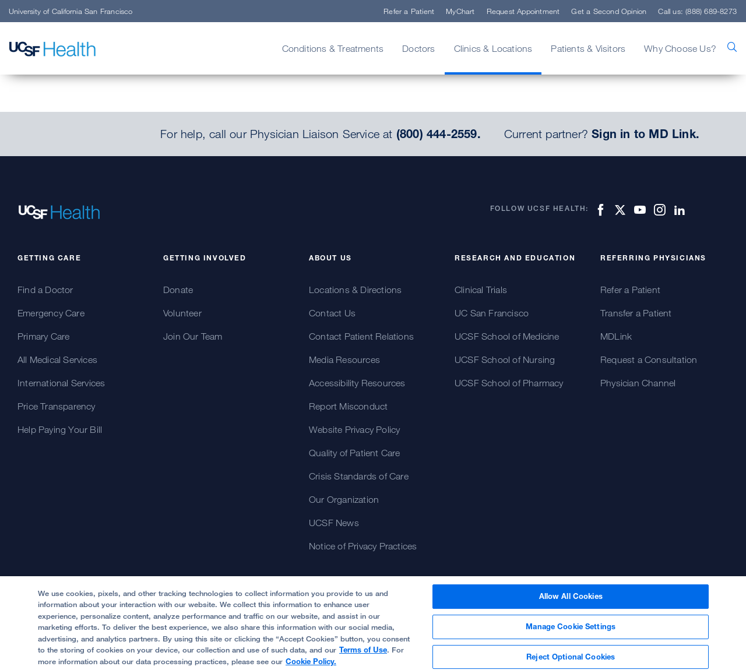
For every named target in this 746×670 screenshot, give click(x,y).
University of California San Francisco (71, 11)
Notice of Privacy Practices (363, 546)
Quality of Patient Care (354, 452)
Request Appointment (523, 11)
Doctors (418, 48)
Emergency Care (51, 313)
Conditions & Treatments (333, 48)
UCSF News (334, 522)
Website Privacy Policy (354, 429)
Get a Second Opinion (608, 11)
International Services (61, 383)
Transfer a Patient (636, 313)
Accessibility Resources (357, 383)
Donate (178, 289)
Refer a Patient (408, 11)
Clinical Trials (481, 289)
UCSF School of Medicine (507, 336)
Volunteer (182, 313)
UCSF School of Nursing (505, 359)
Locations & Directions (355, 289)
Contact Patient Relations (361, 336)
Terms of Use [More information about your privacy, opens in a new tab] (363, 656)
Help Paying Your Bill (59, 429)
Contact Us (332, 313)
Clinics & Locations (493, 48)
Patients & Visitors (588, 48)
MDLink (616, 336)
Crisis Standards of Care (359, 476)
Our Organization (344, 499)
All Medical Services (57, 359)
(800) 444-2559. (438, 134)
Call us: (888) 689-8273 (697, 11)
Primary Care (43, 336)
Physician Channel (637, 383)
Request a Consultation (648, 359)
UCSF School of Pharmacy (509, 383)
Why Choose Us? (680, 48)
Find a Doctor (45, 289)
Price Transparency (56, 406)
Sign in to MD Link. (645, 134)
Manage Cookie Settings (570, 633)
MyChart (460, 11)
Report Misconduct (348, 406)
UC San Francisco (492, 313)
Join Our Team (193, 336)
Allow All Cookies (571, 603)
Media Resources (344, 359)
